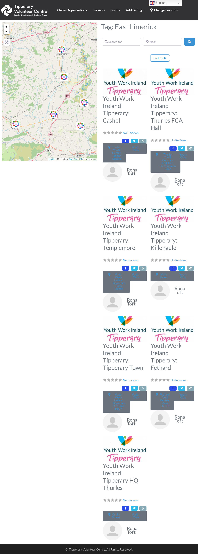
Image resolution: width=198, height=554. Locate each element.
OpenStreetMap (76, 159)
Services (99, 10)
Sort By (160, 58)
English (158, 3)
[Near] (162, 42)
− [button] (6, 31)
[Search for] (121, 42)
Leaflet (52, 159)
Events (115, 10)
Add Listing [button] (134, 10)
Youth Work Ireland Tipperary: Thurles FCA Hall (167, 113)
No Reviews (131, 133)
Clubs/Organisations (72, 10)
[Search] (189, 42)
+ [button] (6, 26)
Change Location (164, 10)
